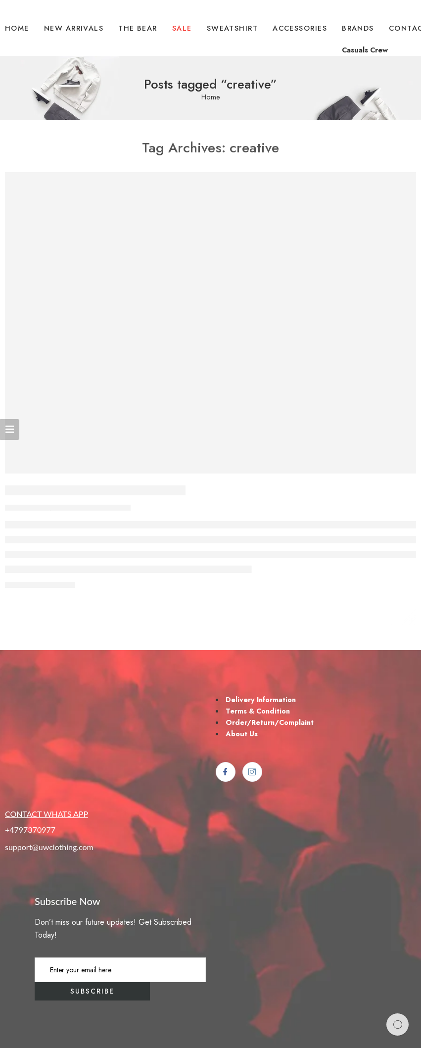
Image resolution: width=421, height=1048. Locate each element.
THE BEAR (137, 28)
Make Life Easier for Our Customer (95, 490)
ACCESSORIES (300, 28)
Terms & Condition (258, 711)
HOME (17, 28)
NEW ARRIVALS (73, 28)
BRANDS (358, 28)
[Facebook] (225, 772)
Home (210, 97)
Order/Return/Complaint (270, 722)
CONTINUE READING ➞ (40, 585)
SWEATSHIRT (232, 28)
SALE (182, 28)
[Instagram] (252, 772)
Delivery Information (261, 699)
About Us (242, 733)
